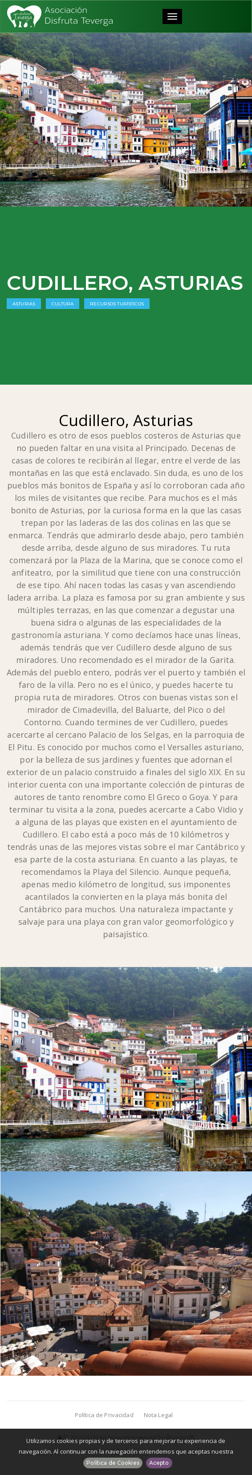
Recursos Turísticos (116, 304)
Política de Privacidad (104, 1415)
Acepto (159, 1462)
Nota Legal (158, 1415)
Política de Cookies (112, 1462)
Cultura (62, 304)
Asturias (23, 304)
